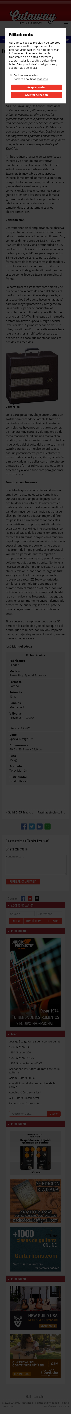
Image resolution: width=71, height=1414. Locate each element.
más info (42, 79)
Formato (15, 682)
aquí (44, 50)
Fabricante (17, 660)
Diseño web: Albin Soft (56, 1406)
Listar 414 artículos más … (25, 1103)
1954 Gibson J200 (20, 1052)
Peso (12, 756)
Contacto (39, 1396)
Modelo (14, 671)
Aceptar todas (36, 87)
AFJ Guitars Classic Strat (24, 1098)
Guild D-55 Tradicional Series (27, 812)
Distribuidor (18, 777)
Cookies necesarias (26, 75)
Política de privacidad (47, 1402)
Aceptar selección (36, 95)
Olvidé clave (34, 921)
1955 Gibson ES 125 (21, 1058)
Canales (15, 703)
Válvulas (15, 713)
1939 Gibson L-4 (19, 1047)
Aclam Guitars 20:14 (21, 1078)
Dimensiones (18, 745)
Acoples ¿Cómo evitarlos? (25, 1092)
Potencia (15, 692)
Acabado (15, 766)
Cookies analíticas (25, 79)
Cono (13, 734)
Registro (53, 921)
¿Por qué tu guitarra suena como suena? (34, 1041)
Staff (28, 1396)
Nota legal (27, 1402)
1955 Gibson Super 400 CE (25, 1063)
